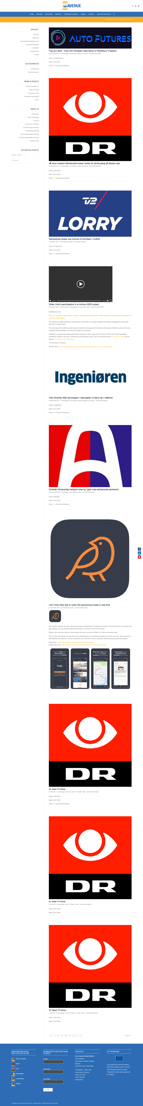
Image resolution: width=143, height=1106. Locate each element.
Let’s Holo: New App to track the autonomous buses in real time (79, 605)
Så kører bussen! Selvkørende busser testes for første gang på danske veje (84, 163)
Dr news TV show (57, 789)
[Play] (50, 301)
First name (46, 1069)
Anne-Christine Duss (98, 307)
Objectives (36, 38)
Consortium (123, 19)
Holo (70, 53)
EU (78, 307)
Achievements (35, 69)
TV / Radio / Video (80, 792)
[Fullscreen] (111, 301)
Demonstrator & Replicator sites (30, 41)
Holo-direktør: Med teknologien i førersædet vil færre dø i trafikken (81, 397)
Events (37, 100)
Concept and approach (32, 44)
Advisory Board (34, 51)
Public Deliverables (33, 117)
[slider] (79, 300)
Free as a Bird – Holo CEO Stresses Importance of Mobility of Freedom (82, 51)
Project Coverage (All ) (32, 86)
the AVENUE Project (117, 336)
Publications (35, 114)
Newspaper (85, 400)
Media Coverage (34, 90)
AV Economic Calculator (32, 124)
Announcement (65, 307)
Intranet (36, 54)
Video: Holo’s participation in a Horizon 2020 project (74, 304)
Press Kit (36, 121)
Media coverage (76, 53)
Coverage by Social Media (31, 96)
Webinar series (34, 141)
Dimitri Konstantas (96, 53)
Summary (36, 34)
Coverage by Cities (33, 93)
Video (88, 307)
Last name (46, 1079)
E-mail (45, 1059)
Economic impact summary (31, 127)
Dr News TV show (57, 1010)
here (53, 65)
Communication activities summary (29, 137)
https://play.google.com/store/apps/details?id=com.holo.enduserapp (84, 645)
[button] (81, 284)
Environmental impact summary (30, 134)
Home (116, 19)
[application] (80, 284)
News (84, 307)
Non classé (85, 53)
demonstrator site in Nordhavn (64, 339)
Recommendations (33, 72)
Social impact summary (32, 131)
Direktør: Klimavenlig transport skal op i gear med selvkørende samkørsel (83, 489)
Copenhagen (65, 53)
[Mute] (108, 301)
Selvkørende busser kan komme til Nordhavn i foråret (74, 239)
